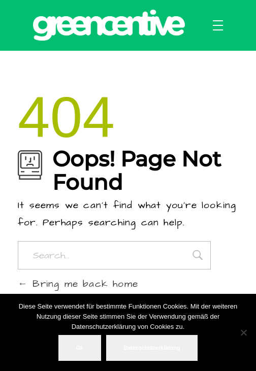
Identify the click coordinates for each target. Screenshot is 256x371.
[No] (243, 332)
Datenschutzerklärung (152, 348)
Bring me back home (78, 284)
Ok (79, 348)
